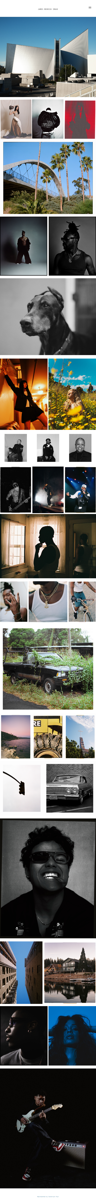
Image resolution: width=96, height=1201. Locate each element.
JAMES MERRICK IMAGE (48, 9)
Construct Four (53, 1197)
